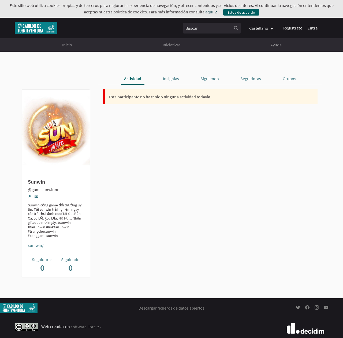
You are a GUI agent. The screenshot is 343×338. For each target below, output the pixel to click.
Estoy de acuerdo (241, 12)
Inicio (67, 44)
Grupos (289, 78)
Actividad (132, 78)
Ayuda (276, 44)
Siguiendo (209, 78)
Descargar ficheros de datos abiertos (171, 308)
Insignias (171, 78)
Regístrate (292, 28)
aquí (211, 11)
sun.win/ (36, 245)
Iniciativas (172, 44)
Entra (312, 28)
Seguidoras (250, 78)
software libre (85, 326)
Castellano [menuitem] (258, 28)
